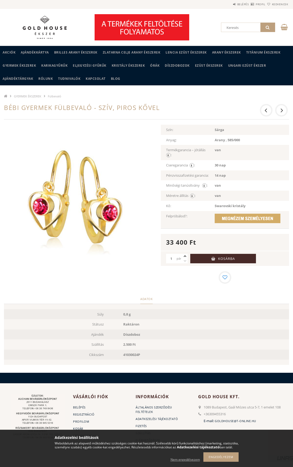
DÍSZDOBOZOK (177, 65)
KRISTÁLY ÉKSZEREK (128, 65)
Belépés (228, 4)
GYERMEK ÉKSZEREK (19, 65)
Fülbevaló (54, 96)
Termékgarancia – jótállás (186, 153)
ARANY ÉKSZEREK (226, 52)
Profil (251, 4)
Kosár (78, 429)
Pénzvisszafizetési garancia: (187, 175)
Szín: (169, 129)
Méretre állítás (181, 195)
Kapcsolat (96, 78)
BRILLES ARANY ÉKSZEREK (75, 52)
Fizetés (141, 426)
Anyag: (171, 140)
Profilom (81, 421)
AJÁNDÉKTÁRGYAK (18, 78)
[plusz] (185, 256)
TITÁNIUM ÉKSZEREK (263, 52)
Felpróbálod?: (176, 216)
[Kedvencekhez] (225, 277)
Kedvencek (277, 4)
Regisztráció (83, 414)
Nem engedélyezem (185, 459)
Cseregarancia (180, 165)
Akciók (9, 52)
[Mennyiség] (171, 258)
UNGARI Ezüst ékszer (247, 65)
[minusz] (185, 261)
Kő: (168, 205)
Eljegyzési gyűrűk (89, 65)
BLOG (115, 78)
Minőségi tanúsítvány (187, 185)
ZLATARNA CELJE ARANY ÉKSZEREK (132, 52)
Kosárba (226, 258)
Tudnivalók (69, 78)
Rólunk (45, 78)
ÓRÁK (155, 65)
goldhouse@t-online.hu (235, 421)
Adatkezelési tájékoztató (157, 419)
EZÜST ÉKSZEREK (209, 65)
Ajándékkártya (35, 52)
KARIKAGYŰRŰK (54, 65)
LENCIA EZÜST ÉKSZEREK (186, 52)
